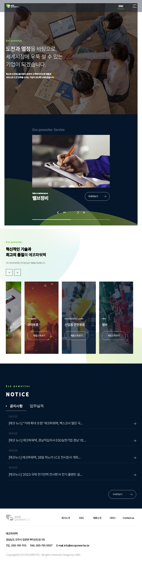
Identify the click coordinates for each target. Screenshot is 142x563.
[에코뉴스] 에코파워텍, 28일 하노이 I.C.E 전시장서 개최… (45, 457)
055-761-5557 (41, 545)
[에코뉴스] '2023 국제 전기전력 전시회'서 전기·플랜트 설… (45, 474)
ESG (81, 517)
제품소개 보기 (114, 335)
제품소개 (97, 517)
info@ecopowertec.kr (72, 545)
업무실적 (37, 406)
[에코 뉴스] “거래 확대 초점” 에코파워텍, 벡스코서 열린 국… (46, 423)
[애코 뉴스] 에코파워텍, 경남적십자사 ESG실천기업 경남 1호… (47, 440)
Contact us (128, 517)
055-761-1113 (16, 545)
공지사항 (16, 406)
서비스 (113, 517)
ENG (120, 6)
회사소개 (66, 517)
